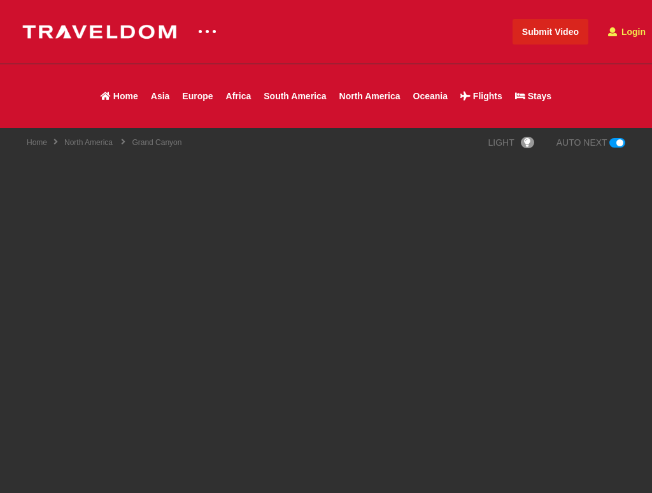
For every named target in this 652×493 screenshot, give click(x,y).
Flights (481, 96)
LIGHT (511, 142)
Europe (197, 96)
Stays (533, 96)
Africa (239, 96)
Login (627, 32)
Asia (160, 96)
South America (295, 96)
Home (119, 96)
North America (369, 96)
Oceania (430, 96)
